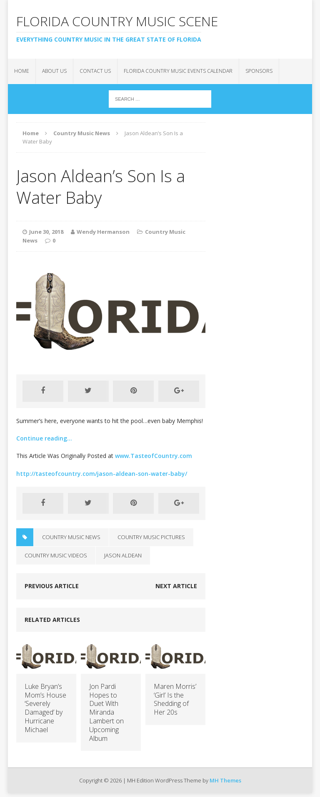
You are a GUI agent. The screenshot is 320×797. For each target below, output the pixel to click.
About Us (54, 70)
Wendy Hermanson (103, 231)
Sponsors (258, 70)
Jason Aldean (123, 555)
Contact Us (95, 70)
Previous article (52, 586)
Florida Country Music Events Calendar (178, 70)
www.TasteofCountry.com (153, 456)
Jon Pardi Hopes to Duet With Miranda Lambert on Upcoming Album (106, 712)
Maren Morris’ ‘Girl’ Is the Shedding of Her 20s (175, 699)
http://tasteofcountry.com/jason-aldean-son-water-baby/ (101, 474)
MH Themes (225, 780)
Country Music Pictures (151, 537)
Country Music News (71, 537)
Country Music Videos (56, 555)
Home (21, 70)
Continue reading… (44, 438)
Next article (176, 586)
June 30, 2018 (46, 231)
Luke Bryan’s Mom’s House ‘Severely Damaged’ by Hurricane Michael (45, 708)
